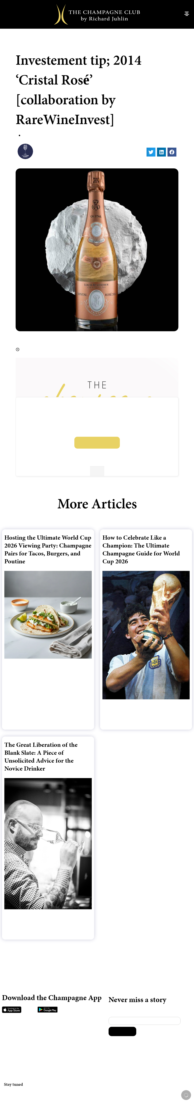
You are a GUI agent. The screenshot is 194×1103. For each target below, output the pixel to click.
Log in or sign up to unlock (97, 443)
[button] (151, 152)
